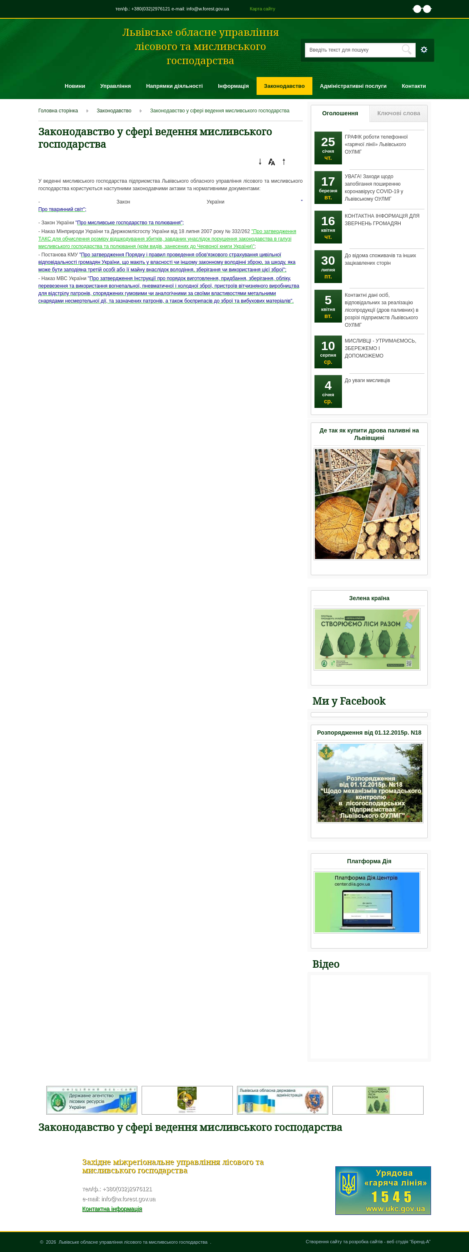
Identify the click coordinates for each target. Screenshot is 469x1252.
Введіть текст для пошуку (339, 50)
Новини (75, 86)
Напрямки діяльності (174, 86)
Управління (115, 86)
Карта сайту (262, 8)
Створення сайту (324, 1241)
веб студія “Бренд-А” (409, 1241)
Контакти (414, 86)
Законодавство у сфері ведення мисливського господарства (219, 111)
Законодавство (284, 86)
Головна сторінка (58, 111)
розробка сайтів (366, 1241)
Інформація (233, 86)
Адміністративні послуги (353, 86)
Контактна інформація (112, 1208)
